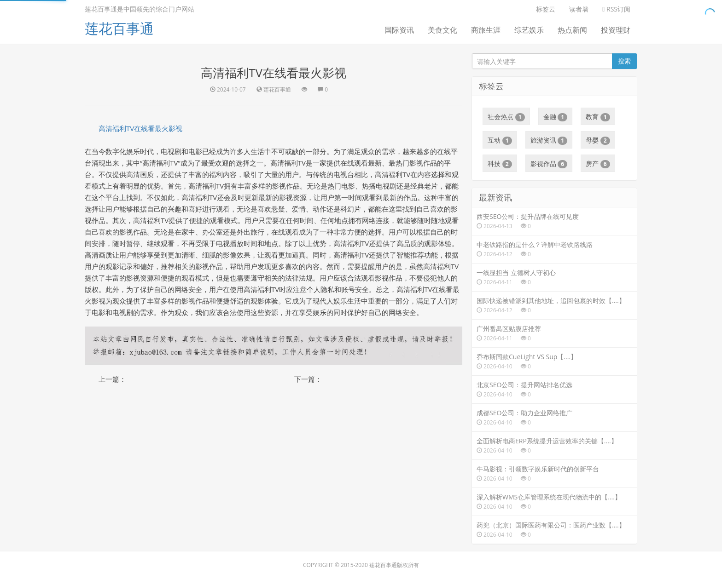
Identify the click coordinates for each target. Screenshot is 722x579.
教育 (598, 116)
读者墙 (578, 9)
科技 (500, 163)
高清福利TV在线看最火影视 (140, 128)
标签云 (545, 9)
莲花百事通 (119, 28)
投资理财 (615, 30)
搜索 (624, 61)
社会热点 (506, 116)
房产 (598, 163)
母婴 (598, 140)
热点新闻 (572, 30)
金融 (555, 116)
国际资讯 (399, 30)
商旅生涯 (486, 30)
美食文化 (442, 30)
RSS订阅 (616, 9)
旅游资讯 (549, 140)
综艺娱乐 (529, 30)
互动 (500, 140)
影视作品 (549, 163)
